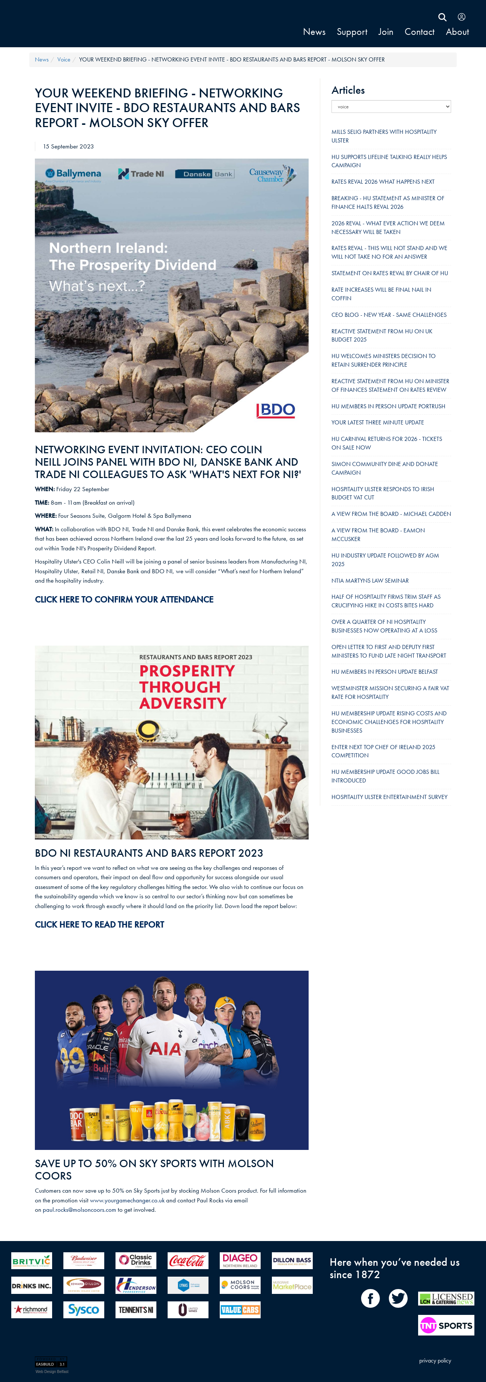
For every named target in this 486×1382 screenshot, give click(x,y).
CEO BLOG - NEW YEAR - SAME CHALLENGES (389, 315)
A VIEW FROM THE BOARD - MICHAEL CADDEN (391, 514)
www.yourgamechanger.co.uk (127, 1200)
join (386, 32)
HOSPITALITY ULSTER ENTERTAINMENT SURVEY (389, 797)
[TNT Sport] (446, 1327)
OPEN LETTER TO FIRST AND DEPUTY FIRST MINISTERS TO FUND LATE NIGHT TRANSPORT (389, 651)
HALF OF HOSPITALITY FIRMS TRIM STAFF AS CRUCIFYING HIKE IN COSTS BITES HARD (386, 601)
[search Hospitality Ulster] (442, 16)
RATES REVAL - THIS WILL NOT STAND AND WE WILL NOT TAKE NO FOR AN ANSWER (389, 252)
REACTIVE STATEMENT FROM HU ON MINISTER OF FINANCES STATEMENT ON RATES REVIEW (390, 385)
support (352, 32)
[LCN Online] (446, 1310)
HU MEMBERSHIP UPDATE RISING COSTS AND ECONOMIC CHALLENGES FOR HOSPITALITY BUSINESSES (389, 721)
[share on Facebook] (372, 1310)
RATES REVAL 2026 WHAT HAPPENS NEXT (383, 182)
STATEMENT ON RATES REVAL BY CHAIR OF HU (390, 273)
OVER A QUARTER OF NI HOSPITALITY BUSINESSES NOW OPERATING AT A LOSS (384, 626)
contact (420, 32)
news (314, 32)
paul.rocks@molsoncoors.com (79, 1209)
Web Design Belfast (52, 1372)
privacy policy (435, 1360)
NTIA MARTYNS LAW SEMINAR (370, 581)
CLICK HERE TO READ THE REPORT (99, 924)
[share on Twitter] (398, 1310)
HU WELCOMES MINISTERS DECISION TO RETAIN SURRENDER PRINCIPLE (384, 360)
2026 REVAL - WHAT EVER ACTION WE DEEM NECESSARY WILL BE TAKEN (388, 227)
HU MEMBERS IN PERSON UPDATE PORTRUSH (389, 406)
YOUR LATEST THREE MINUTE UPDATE (378, 422)
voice (63, 59)
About (457, 32)
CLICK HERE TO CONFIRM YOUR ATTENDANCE (124, 599)
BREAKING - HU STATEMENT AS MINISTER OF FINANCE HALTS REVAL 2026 (388, 202)
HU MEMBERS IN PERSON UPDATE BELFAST (385, 672)
